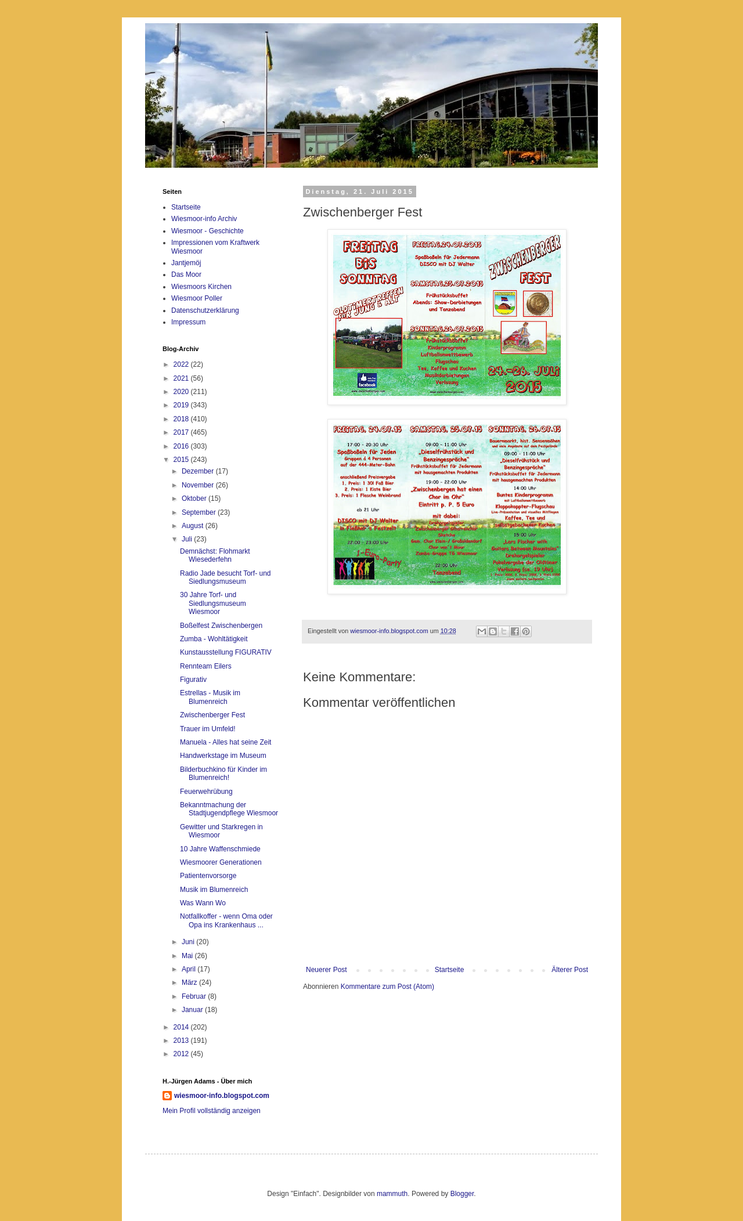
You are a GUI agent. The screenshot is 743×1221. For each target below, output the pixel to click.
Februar (195, 996)
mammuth (392, 1194)
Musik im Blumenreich (214, 890)
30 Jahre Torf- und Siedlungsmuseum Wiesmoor (213, 603)
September (200, 512)
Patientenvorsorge (208, 876)
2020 (182, 392)
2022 (182, 364)
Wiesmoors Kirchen (201, 287)
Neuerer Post (326, 970)
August (193, 526)
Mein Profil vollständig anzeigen (212, 1111)
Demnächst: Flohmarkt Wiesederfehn (215, 555)
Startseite (449, 970)
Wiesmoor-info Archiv (204, 219)
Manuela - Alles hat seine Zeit (225, 742)
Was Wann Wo (203, 903)
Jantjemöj (186, 263)
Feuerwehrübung (206, 791)
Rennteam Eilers (206, 666)
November (199, 485)
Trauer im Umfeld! (208, 729)
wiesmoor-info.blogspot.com (221, 1096)
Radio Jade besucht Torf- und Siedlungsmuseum (225, 577)
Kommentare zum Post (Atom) (387, 986)
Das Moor (186, 274)
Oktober (195, 498)
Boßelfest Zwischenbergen (221, 626)
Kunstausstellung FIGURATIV (226, 652)
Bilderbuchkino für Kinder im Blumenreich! (223, 773)
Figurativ (193, 679)
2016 (182, 446)
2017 (182, 432)
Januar (193, 1010)
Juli (188, 539)
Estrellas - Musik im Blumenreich (210, 697)
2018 (182, 419)
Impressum (188, 322)
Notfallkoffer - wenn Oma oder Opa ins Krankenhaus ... (226, 920)
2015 (182, 460)
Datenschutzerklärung (205, 310)
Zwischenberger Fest (212, 715)
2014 (182, 1027)
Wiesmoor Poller (196, 298)
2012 (182, 1054)
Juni (189, 942)
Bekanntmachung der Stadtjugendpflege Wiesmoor (229, 809)
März (190, 982)
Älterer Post (569, 970)
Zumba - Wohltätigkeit (214, 639)
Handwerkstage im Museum (223, 756)
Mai (188, 956)
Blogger (462, 1194)
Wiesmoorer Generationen (221, 862)
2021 (182, 378)
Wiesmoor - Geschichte (207, 231)
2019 (182, 405)
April (189, 969)
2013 (182, 1040)
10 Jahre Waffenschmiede (220, 849)
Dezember (199, 471)
